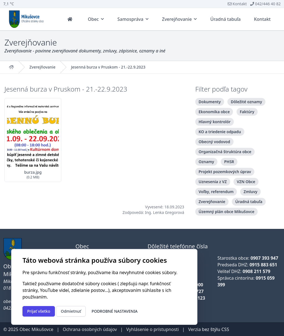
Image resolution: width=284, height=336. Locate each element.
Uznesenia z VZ (213, 181)
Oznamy (206, 161)
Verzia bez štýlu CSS (208, 329)
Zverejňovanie (42, 67)
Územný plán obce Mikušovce (226, 211)
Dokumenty (210, 101)
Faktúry (247, 111)
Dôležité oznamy (246, 101)
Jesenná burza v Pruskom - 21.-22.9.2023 (108, 67)
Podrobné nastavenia (115, 311)
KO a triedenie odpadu (220, 131)
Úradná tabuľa (248, 201)
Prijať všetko (38, 311)
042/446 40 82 (265, 3)
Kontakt (237, 3)
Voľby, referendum (216, 191)
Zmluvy (250, 191)
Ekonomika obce (214, 111)
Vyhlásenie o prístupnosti (152, 329)
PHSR (229, 161)
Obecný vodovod (214, 141)
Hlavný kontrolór (214, 121)
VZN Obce (246, 181)
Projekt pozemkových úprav (225, 171)
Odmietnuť (71, 311)
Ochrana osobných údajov (90, 329)
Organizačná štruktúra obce (225, 151)
